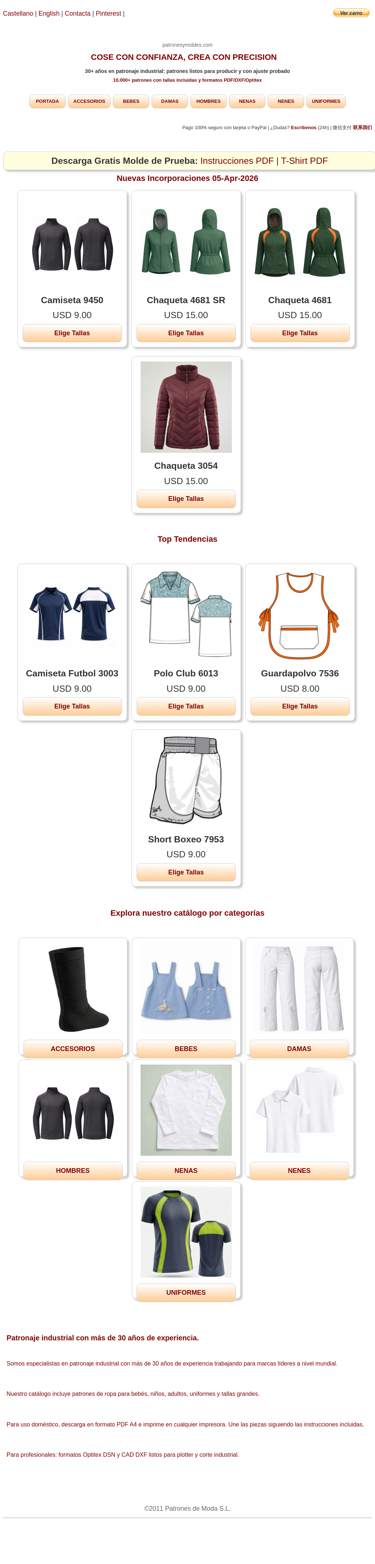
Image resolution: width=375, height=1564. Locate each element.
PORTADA (47, 101)
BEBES (131, 101)
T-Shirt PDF (304, 161)
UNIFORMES (326, 101)
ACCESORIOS (89, 101)
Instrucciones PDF (237, 161)
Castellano (18, 13)
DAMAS (170, 101)
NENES (286, 101)
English (49, 13)
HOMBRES (208, 101)
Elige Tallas (72, 333)
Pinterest (109, 13)
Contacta (78, 13)
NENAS (247, 101)
